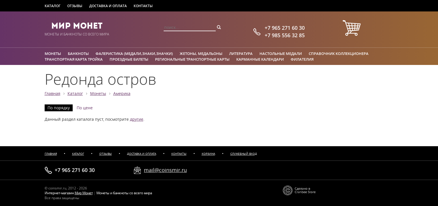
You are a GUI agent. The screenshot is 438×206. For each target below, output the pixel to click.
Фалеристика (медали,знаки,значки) (134, 53)
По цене (85, 107)
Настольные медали (280, 53)
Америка (121, 93)
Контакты (143, 5)
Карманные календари (260, 59)
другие (136, 119)
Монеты (53, 53)
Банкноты (78, 53)
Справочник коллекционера (338, 53)
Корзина (208, 154)
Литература (241, 53)
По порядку (58, 107)
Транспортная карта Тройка (74, 59)
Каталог (52, 5)
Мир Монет (76, 26)
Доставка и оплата (108, 5)
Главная (52, 93)
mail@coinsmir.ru (165, 170)
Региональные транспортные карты (192, 59)
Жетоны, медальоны (201, 53)
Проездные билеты (129, 59)
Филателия (302, 59)
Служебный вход (243, 154)
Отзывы (74, 5)
